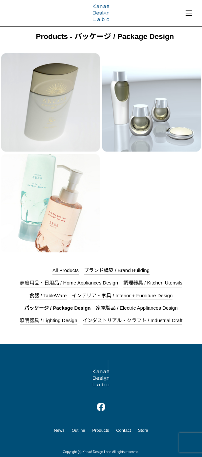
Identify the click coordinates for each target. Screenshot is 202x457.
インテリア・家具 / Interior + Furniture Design (122, 295)
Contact (123, 430)
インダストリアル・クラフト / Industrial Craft (133, 320)
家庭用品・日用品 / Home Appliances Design (69, 282)
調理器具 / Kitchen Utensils (152, 282)
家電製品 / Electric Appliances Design (137, 308)
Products (100, 430)
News (59, 430)
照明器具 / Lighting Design (48, 320)
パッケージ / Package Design (57, 308)
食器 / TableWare (48, 295)
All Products (65, 270)
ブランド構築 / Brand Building (117, 270)
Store (143, 430)
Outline (78, 430)
